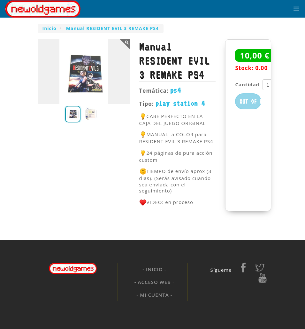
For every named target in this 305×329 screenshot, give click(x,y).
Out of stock (250, 101)
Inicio (154, 269)
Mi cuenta (154, 295)
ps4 (175, 90)
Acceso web (154, 282)
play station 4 (180, 103)
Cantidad (247, 84)
